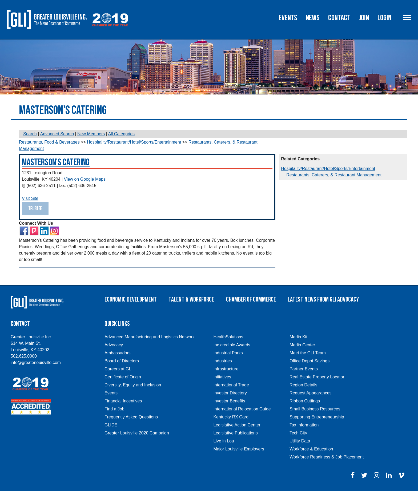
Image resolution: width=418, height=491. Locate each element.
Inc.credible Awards (231, 345)
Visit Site (30, 198)
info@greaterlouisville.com (36, 362)
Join (364, 18)
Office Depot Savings (309, 361)
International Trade (231, 385)
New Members (91, 134)
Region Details (303, 385)
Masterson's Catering (56, 162)
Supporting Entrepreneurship (317, 417)
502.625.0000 (24, 356)
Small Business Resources (315, 409)
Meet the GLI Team (308, 353)
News (313, 18)
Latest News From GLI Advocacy (323, 299)
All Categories (121, 134)
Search (30, 134)
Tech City (298, 433)
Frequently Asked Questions (131, 417)
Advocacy (113, 345)
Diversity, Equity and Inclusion (132, 385)
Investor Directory (230, 393)
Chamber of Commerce (251, 299)
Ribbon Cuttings (305, 401)
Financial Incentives (123, 401)
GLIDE (110, 425)
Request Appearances (310, 393)
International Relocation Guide (242, 409)
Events (288, 18)
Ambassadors (117, 353)
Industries (222, 361)
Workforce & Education (311, 449)
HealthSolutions (228, 337)
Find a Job (114, 409)
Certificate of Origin (122, 377)
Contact (339, 18)
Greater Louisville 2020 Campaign (136, 433)
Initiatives (222, 377)
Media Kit (298, 337)
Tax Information (304, 425)
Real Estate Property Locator (317, 377)
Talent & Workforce (191, 299)
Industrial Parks (228, 353)
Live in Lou (223, 441)
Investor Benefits (229, 401)
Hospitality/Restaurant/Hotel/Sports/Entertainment (328, 168)
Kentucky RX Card (230, 417)
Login (384, 18)
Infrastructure (225, 369)
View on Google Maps (85, 179)
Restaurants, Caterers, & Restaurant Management (333, 175)
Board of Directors (121, 361)
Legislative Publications (235, 433)
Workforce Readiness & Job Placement (327, 457)
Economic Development (130, 299)
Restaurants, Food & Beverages (49, 142)
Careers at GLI (118, 369)
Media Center (302, 345)
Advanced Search (57, 134)
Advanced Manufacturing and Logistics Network (149, 337)
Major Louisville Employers (238, 449)
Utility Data (300, 441)
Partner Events (304, 369)
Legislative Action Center (236, 425)
